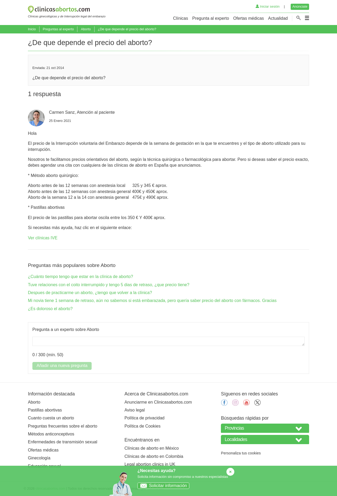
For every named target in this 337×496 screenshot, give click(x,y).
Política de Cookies (143, 426)
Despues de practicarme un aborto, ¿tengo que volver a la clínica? (90, 292)
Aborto (86, 29)
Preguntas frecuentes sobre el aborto (62, 426)
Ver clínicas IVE (42, 238)
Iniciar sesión (268, 6)
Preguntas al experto (58, 29)
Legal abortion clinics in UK (150, 464)
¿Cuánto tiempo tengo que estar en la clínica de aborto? (80, 276)
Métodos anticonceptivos (51, 434)
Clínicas (180, 18)
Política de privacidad (145, 418)
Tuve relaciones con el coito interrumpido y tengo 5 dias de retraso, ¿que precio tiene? (108, 284)
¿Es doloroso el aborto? (50, 308)
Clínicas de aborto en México (152, 448)
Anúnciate (300, 6)
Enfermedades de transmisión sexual (62, 442)
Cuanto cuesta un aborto (51, 418)
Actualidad (278, 18)
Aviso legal (135, 410)
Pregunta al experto (210, 18)
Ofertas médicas (248, 18)
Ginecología (39, 458)
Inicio (32, 29)
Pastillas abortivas (45, 410)
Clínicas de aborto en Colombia (154, 456)
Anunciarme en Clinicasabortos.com (158, 402)
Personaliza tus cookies (241, 453)
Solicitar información (162, 485)
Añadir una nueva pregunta (62, 365)
